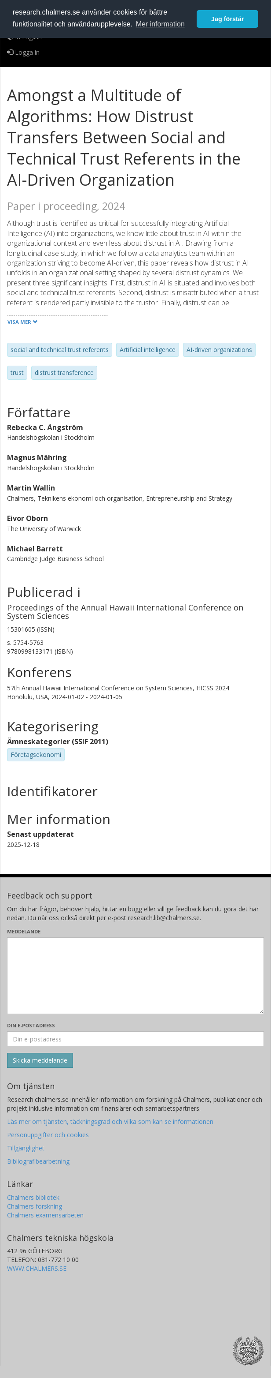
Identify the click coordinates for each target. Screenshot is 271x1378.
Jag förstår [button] (227, 18)
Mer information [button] (160, 24)
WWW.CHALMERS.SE (36, 1268)
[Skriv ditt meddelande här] (135, 975)
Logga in (23, 52)
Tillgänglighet (25, 1148)
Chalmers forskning (34, 1206)
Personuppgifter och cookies (48, 1135)
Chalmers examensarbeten (45, 1215)
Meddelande (23, 931)
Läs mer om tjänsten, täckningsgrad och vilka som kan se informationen (110, 1121)
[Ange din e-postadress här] (135, 1038)
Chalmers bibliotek (33, 1197)
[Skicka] (40, 1060)
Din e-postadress (31, 1025)
